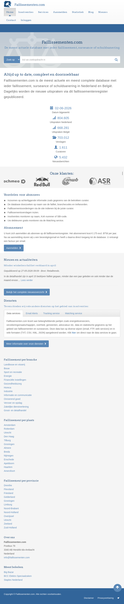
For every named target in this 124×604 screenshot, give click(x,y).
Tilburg (7, 440)
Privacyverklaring (106, 598)
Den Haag (9, 436)
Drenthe (8, 485)
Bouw (7, 368)
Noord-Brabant (11, 508)
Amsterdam (10, 425)
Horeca (7, 387)
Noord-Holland (11, 512)
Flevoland (9, 489)
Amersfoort (9, 471)
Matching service (73, 313)
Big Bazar (9, 572)
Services (43, 12)
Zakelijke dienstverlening (16, 406)
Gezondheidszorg (13, 383)
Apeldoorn (9, 463)
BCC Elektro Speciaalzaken (18, 576)
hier (74, 332)
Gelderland (9, 497)
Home (9, 12)
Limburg (8, 504)
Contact (11, 20)
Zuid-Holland (10, 527)
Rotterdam (9, 428)
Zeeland (8, 523)
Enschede (9, 459)
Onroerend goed (12, 399)
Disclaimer (89, 598)
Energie (8, 376)
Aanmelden (60, 12)
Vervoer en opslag (13, 403)
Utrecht (7, 432)
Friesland (8, 493)
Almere (7, 448)
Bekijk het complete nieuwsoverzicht (26, 292)
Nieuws (102, 12)
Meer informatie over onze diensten (26, 343)
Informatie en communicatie (18, 395)
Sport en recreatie (13, 372)
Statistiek (77, 12)
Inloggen (26, 20)
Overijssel (9, 516)
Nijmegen (8, 455)
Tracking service (51, 313)
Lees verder (27, 280)
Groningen (9, 444)
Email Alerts (32, 313)
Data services (13, 313)
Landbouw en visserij (14, 364)
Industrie (8, 391)
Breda (7, 451)
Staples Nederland (13, 580)
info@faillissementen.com (17, 557)
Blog (90, 12)
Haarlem (8, 467)
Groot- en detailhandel (15, 410)
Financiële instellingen (15, 380)
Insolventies (25, 12)
